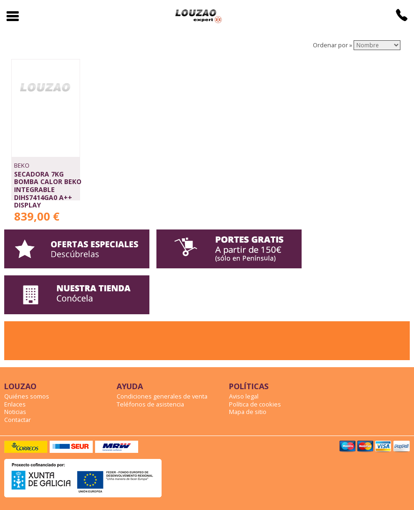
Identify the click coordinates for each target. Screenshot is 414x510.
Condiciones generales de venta (162, 396)
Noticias (15, 411)
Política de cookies (255, 404)
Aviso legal (244, 396)
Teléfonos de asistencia (150, 404)
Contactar (17, 419)
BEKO (22, 165)
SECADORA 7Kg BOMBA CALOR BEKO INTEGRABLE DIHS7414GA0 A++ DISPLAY (47, 190)
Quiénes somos (26, 396)
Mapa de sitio (247, 411)
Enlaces (15, 404)
